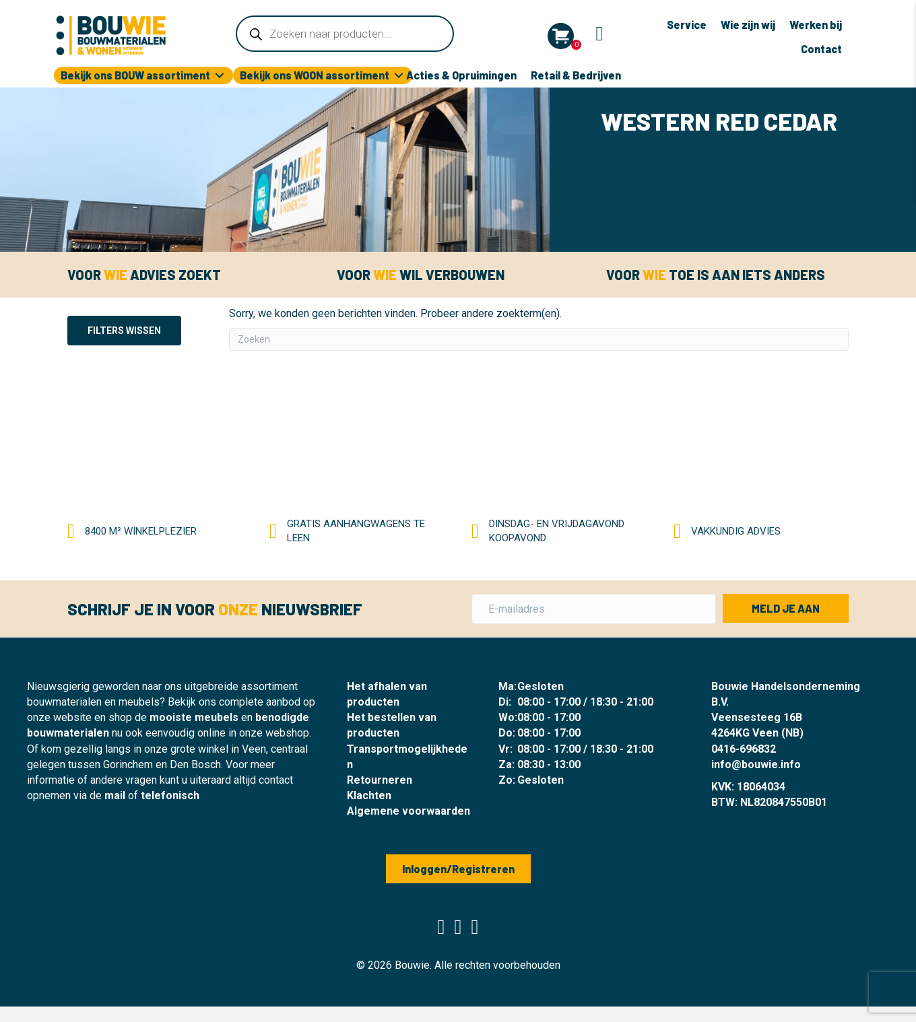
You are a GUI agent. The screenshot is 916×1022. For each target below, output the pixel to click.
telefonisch (170, 795)
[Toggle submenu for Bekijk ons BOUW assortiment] (219, 75)
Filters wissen (124, 330)
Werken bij (815, 24)
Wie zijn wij (748, 24)
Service (687, 24)
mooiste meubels (194, 717)
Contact (821, 48)
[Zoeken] (539, 339)
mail (114, 795)
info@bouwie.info (756, 764)
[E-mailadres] (593, 609)
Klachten (369, 795)
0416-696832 (743, 749)
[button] (786, 608)
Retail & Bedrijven (576, 75)
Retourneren (379, 780)
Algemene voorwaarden (408, 811)
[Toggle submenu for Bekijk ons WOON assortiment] (399, 75)
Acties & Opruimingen (461, 75)
